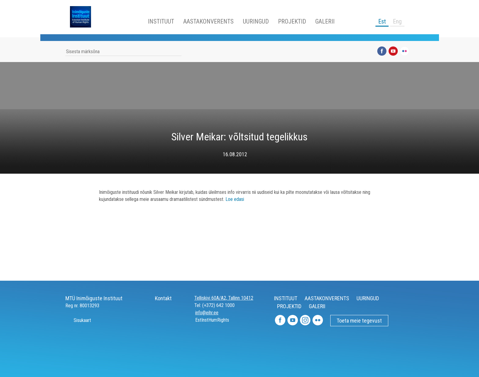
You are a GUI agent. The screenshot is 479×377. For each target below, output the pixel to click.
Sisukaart (78, 320)
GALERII (325, 21)
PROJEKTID (292, 21)
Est (382, 21)
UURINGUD (256, 21)
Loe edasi (234, 199)
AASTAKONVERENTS (208, 21)
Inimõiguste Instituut (83, 17)
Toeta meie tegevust (359, 320)
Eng (397, 21)
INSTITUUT (161, 21)
